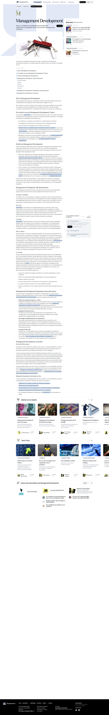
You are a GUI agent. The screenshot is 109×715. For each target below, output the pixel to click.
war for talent (22, 131)
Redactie (21, 709)
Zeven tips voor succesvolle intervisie (28, 385)
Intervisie (19, 82)
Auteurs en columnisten (24, 708)
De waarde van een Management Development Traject (32, 73)
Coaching (19, 84)
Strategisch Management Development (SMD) (30, 158)
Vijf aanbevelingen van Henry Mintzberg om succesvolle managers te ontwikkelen (38, 388)
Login (88, 2)
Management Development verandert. (28, 93)
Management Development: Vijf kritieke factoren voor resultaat (34, 390)
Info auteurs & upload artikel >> (26, 711)
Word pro (82, 2)
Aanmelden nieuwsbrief (61, 708)
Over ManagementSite (24, 706)
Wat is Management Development (26, 70)
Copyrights (39, 711)
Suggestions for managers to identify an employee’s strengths (34, 383)
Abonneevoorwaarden (42, 706)
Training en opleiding (21, 80)
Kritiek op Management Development (27, 75)
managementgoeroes (55, 176)
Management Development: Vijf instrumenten (30, 78)
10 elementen (46, 392)
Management (26, 6)
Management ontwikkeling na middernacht (30, 370)
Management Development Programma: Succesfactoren (33, 90)
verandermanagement (56, 135)
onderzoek (26, 114)
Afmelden (57, 706)
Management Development (36, 6)
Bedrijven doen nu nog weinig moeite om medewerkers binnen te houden (36, 127)
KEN (27, 263)
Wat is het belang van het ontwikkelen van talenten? (38, 336)
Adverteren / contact (42, 709)
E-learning (19, 88)
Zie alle (85, 483)
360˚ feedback (20, 86)
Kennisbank (19, 6)
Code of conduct (41, 708)
